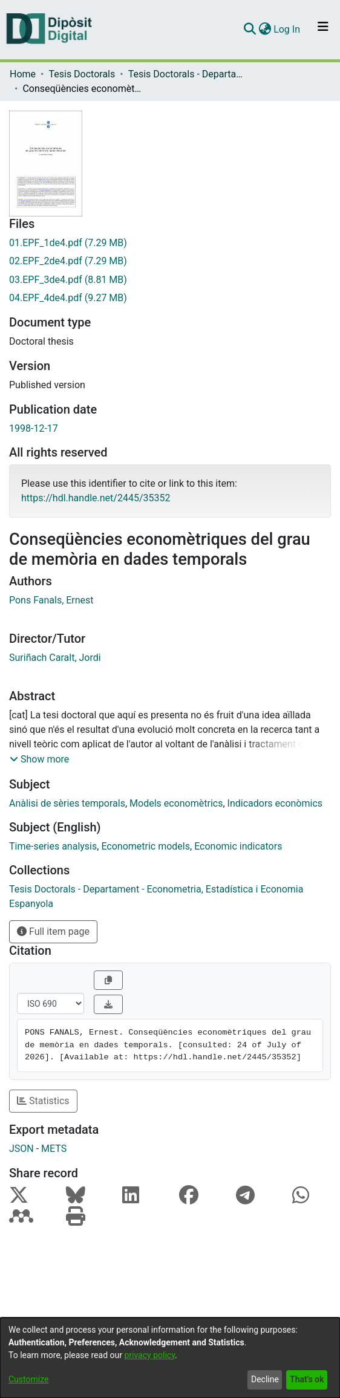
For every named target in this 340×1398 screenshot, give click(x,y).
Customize (28, 1379)
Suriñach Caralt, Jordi (55, 657)
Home (23, 74)
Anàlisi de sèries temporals (67, 803)
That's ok (307, 1379)
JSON (21, 1148)
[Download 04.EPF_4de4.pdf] (170, 298)
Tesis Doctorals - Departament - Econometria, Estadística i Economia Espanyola (188, 74)
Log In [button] (287, 29)
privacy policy (149, 1355)
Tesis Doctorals (81, 74)
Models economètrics (176, 803)
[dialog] (170, 1358)
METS (54, 1148)
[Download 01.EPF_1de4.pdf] (170, 243)
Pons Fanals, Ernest (51, 600)
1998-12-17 (33, 428)
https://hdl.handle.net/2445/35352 (95, 498)
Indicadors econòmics (274, 803)
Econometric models (145, 846)
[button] (39, 759)
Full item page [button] (53, 931)
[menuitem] (264, 29)
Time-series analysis (53, 846)
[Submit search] (249, 29)
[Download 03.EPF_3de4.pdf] (170, 280)
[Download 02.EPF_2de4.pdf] (170, 261)
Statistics (43, 1101)
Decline (265, 1379)
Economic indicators (238, 846)
